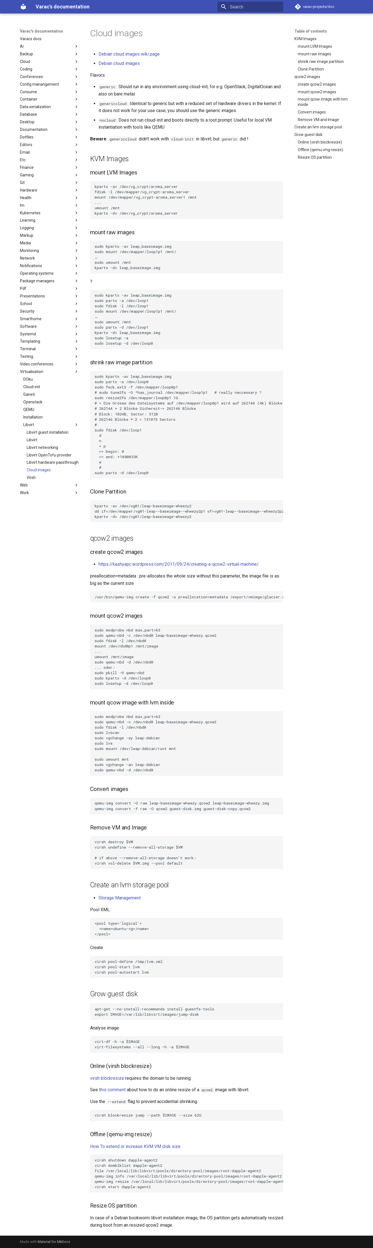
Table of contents (310, 31)
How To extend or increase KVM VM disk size (135, 1146)
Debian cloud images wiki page (129, 54)
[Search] (250, 7)
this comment (112, 1089)
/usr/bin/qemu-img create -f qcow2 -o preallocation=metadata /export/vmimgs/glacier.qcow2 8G (189, 596)
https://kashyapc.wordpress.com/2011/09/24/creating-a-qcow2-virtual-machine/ (179, 564)
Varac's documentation (41, 31)
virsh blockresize (107, 1078)
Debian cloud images (119, 63)
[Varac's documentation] (23, 6)
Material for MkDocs (54, 1242)
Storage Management (120, 898)
